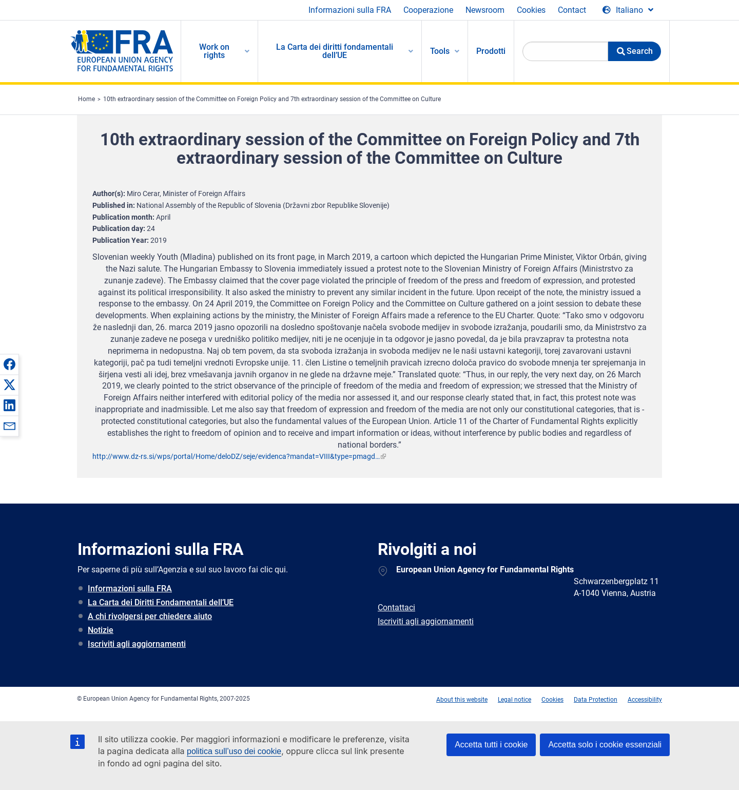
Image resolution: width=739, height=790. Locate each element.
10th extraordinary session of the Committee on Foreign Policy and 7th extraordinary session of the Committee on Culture (272, 99)
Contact (572, 10)
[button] (9, 364)
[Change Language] (627, 10)
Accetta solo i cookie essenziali (605, 744)
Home (86, 99)
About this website (462, 699)
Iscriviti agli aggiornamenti (137, 644)
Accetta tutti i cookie (491, 744)
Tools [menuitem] (440, 51)
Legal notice (514, 699)
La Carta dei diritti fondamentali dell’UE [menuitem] (334, 51)
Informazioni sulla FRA (349, 10)
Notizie (100, 630)
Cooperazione (428, 10)
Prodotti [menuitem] (490, 51)
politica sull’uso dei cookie (234, 751)
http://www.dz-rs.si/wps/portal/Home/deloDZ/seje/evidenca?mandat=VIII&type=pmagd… (236, 456)
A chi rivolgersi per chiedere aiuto (150, 616)
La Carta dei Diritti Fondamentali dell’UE (161, 602)
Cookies (531, 10)
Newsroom (484, 10)
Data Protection (595, 699)
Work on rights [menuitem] (214, 51)
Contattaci (396, 607)
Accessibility (645, 699)
